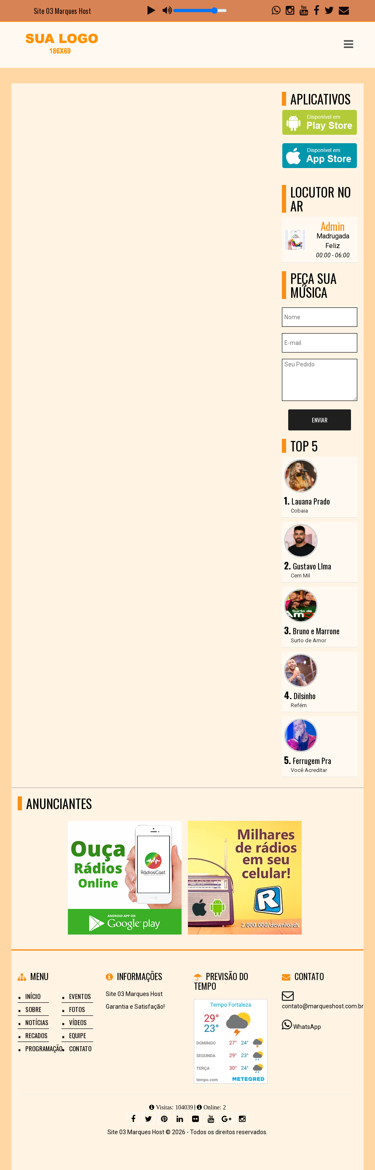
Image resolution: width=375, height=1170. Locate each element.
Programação (43, 1048)
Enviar (319, 419)
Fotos (77, 1009)
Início (32, 996)
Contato (80, 1048)
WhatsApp (307, 1026)
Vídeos (78, 1022)
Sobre (33, 1009)
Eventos (80, 996)
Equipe (77, 1035)
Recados (36, 1035)
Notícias (36, 1022)
